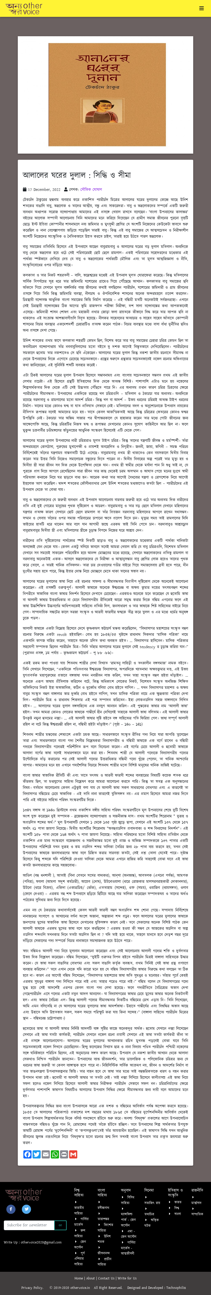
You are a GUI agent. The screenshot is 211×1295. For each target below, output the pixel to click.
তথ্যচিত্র (149, 1214)
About (91, 1278)
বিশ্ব (176, 1208)
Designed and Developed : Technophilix (158, 1287)
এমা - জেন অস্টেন (128, 1234)
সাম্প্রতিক (197, 1214)
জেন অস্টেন (80, 1244)
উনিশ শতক (104, 1239)
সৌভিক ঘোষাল (91, 190)
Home (79, 1278)
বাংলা (177, 1214)
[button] (11, 1209)
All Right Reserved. (110, 1287)
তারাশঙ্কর (103, 1219)
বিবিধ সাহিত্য (127, 1200)
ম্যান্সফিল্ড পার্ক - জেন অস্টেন (128, 1220)
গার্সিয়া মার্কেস (81, 1222)
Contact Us (107, 1278)
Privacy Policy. (34, 1287)
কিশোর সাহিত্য (105, 1228)
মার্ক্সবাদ (196, 1203)
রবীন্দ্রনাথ (103, 1208)
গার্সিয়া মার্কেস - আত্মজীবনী (128, 1248)
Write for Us (127, 1278)
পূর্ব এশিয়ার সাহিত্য (79, 1259)
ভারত (178, 1202)
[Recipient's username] (29, 1225)
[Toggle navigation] (201, 8)
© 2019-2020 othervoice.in (71, 1287)
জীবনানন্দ (104, 1253)
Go (60, 1225)
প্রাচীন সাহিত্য (104, 1262)
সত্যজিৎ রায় (152, 1203)
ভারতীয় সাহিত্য (79, 1210)
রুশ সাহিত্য (79, 1233)
